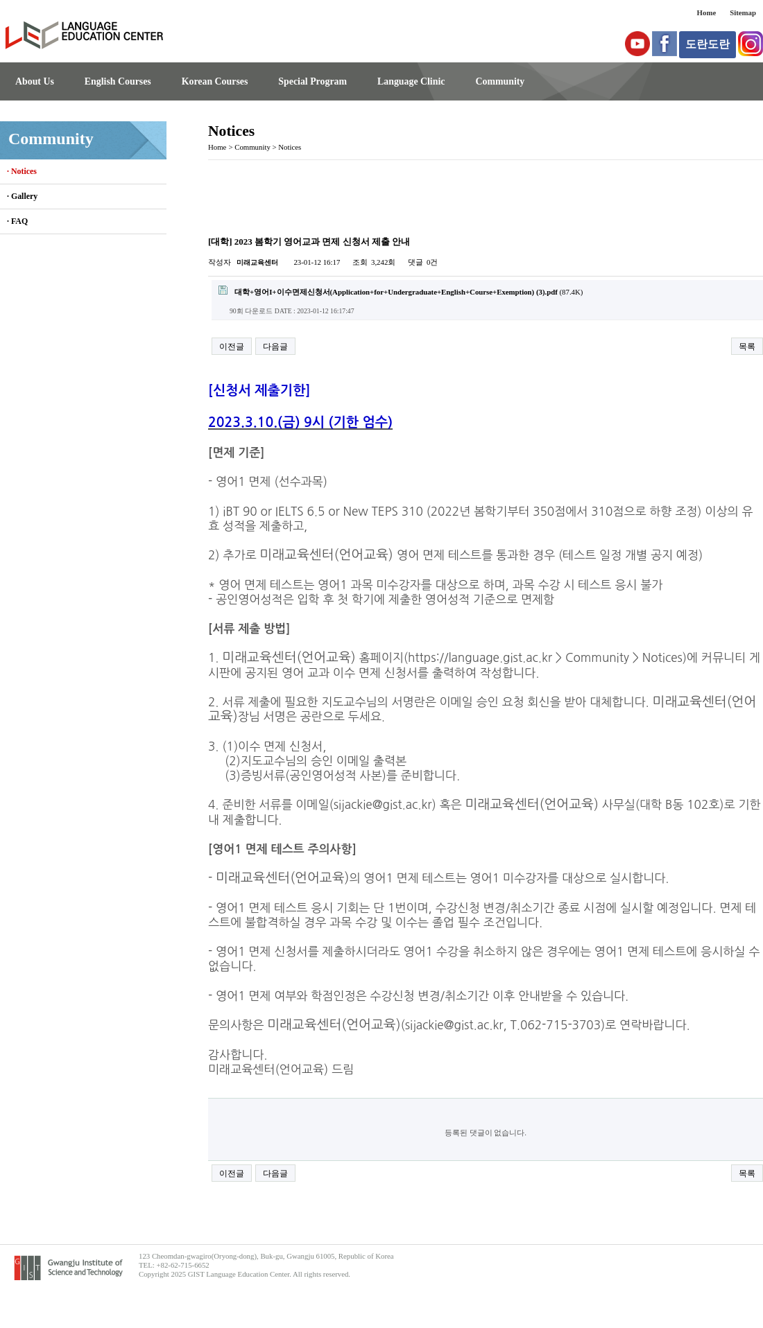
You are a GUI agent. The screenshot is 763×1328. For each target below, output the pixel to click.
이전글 (231, 346)
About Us (34, 81)
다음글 (275, 346)
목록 (747, 346)
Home (707, 12)
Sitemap (743, 12)
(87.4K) (400, 291)
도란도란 (707, 44)
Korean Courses (215, 81)
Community (499, 81)
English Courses (118, 81)
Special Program (312, 81)
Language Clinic (411, 81)
